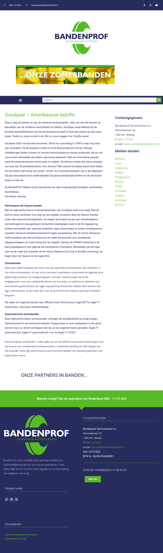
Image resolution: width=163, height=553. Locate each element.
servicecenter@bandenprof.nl (141, 144)
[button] (20, 100)
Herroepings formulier (15, 538)
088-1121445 (125, 139)
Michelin (120, 159)
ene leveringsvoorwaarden (24, 534)
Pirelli (118, 186)
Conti (118, 163)
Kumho (119, 181)
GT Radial (120, 191)
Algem (8, 534)
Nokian (119, 172)
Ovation (119, 195)
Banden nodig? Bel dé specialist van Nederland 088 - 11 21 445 (81, 399)
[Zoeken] (158, 99)
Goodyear (121, 200)
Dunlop (119, 204)
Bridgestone (122, 177)
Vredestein (121, 168)
